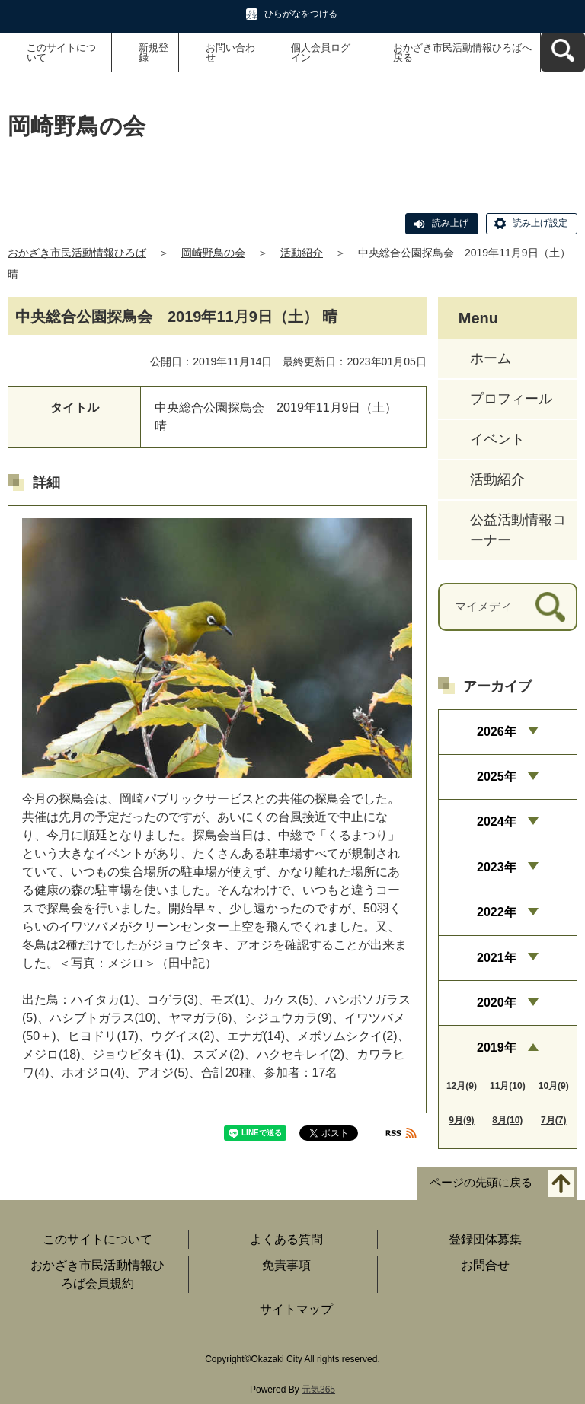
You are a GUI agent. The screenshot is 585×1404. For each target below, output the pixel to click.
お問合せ (485, 1265)
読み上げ (450, 223)
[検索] (550, 606)
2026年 (496, 731)
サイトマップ (296, 1309)
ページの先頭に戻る (481, 1182)
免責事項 (286, 1265)
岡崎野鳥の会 (213, 253)
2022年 (496, 912)
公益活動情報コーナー (518, 530)
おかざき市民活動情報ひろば (77, 253)
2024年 (496, 821)
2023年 (496, 867)
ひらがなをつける (300, 13)
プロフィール (511, 398)
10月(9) (554, 1086)
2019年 (496, 1047)
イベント (497, 439)
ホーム (490, 358)
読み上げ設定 (540, 223)
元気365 (318, 1389)
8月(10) (507, 1120)
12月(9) (461, 1086)
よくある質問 (286, 1239)
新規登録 (153, 52)
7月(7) (553, 1120)
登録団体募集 (485, 1239)
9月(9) (461, 1120)
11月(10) (508, 1086)
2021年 (496, 957)
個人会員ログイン (320, 52)
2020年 (496, 1002)
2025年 (496, 776)
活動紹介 (301, 253)
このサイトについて (61, 52)
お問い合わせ (230, 52)
